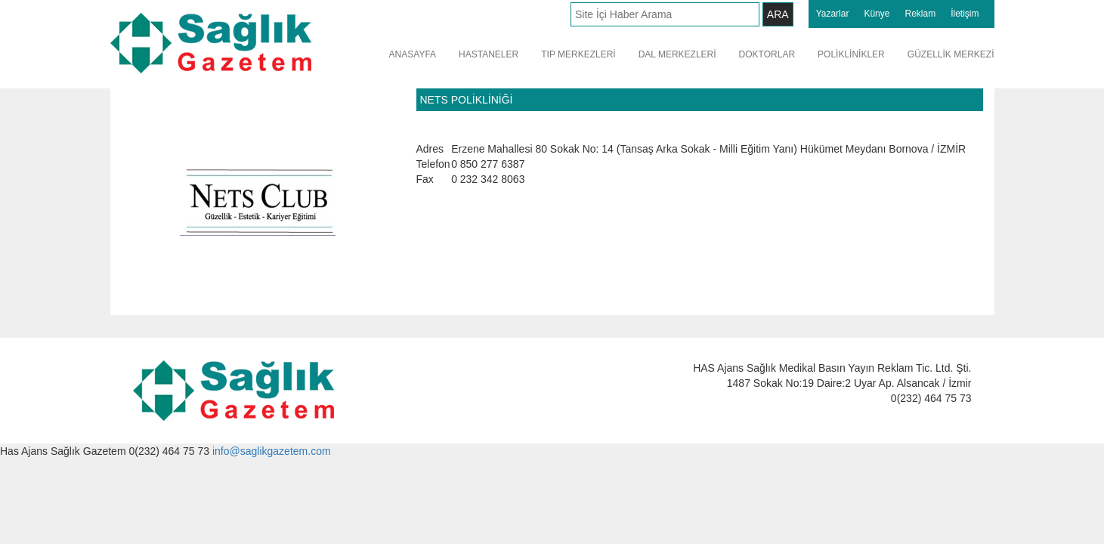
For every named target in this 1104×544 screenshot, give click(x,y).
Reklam (920, 13)
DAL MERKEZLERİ (677, 54)
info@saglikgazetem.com (271, 451)
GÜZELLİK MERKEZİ (951, 54)
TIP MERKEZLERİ (578, 54)
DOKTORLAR (767, 54)
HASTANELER (488, 54)
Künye (876, 13)
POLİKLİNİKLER (851, 54)
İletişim (965, 13)
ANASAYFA (412, 54)
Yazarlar (832, 13)
